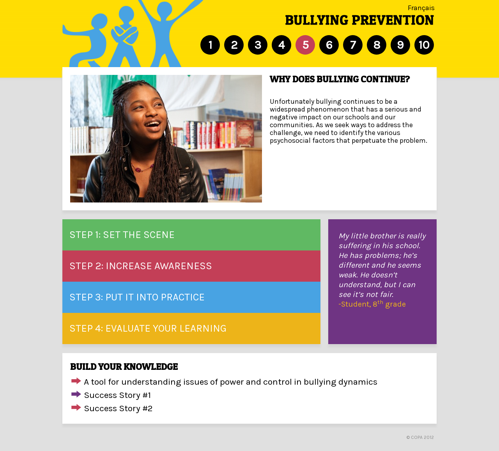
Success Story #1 (117, 395)
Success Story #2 (118, 408)
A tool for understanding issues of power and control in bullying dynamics (230, 381)
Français (421, 8)
